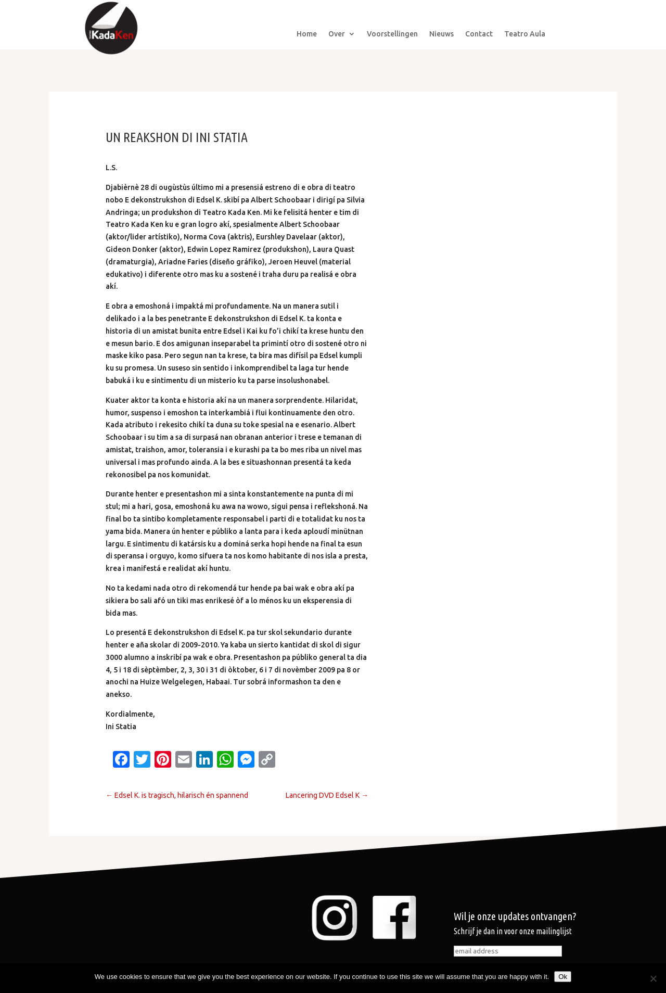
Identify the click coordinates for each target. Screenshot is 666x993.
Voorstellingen (392, 34)
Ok (562, 977)
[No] (653, 978)
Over (336, 34)
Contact (479, 34)
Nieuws (441, 34)
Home (307, 34)
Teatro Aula (524, 34)
